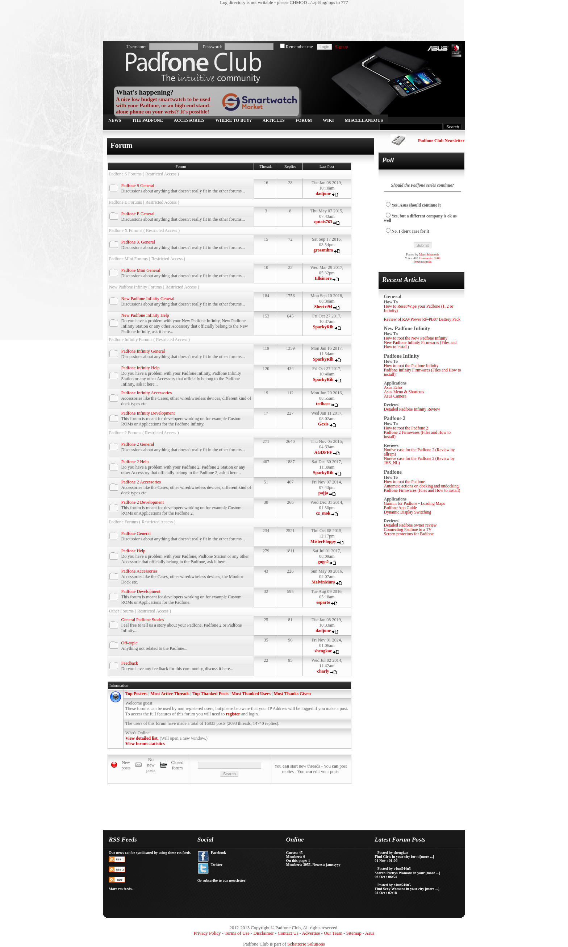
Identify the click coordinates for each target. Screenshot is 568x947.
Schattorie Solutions (306, 944)
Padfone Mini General (140, 270)
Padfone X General (138, 242)
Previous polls (422, 261)
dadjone (323, 193)
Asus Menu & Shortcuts (404, 392)
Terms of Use (237, 933)
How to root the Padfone (404, 481)
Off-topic (129, 642)
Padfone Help (133, 550)
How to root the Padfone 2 (406, 428)
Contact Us (287, 933)
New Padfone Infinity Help (145, 315)
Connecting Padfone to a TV (408, 529)
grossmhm (323, 250)
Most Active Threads (169, 693)
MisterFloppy (323, 541)
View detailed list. (142, 738)
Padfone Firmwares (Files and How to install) (422, 490)
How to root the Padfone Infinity (411, 366)
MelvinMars (323, 582)
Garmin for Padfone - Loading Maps (414, 503)
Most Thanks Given (292, 693)
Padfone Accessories (139, 571)
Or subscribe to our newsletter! (222, 880)
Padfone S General (137, 185)
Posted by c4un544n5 (394, 869)
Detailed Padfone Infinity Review (412, 409)
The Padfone (147, 120)
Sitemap (354, 933)
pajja (323, 492)
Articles (274, 120)
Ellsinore (323, 278)
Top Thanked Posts (210, 693)
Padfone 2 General (137, 444)
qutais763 (323, 221)
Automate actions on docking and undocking (421, 486)
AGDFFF (323, 452)
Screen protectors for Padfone (409, 534)
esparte (323, 602)
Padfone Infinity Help (140, 367)
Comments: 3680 (429, 258)
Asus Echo (393, 387)
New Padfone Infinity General (148, 298)
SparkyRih (323, 326)
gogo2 (323, 561)
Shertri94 (323, 306)
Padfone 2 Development (142, 502)
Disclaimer (264, 933)
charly (323, 671)
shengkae (323, 650)
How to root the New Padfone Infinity (415, 338)
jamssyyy (333, 865)
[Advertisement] (280, 23)
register (233, 714)
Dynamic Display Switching (407, 512)
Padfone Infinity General (143, 351)
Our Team (333, 933)
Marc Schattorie (429, 254)
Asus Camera (395, 396)
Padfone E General (138, 213)
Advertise (311, 933)
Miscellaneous (364, 120)
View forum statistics (145, 743)
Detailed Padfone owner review (410, 525)
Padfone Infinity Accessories (146, 392)
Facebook (218, 853)
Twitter (216, 865)
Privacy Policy (207, 933)
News (114, 120)
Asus (370, 933)
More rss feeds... (121, 889)
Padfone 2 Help (135, 461)
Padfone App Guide (400, 508)
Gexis (323, 424)
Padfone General (136, 533)
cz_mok (323, 513)
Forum (304, 120)
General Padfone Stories (142, 619)
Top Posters (136, 693)
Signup (341, 46)
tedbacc (323, 403)
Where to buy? (234, 120)
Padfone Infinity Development (148, 413)
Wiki (328, 120)
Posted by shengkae (392, 853)
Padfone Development (140, 591)
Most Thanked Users (251, 693)
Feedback (129, 663)
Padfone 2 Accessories (141, 482)
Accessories (189, 120)
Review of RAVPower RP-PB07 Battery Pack (422, 319)
